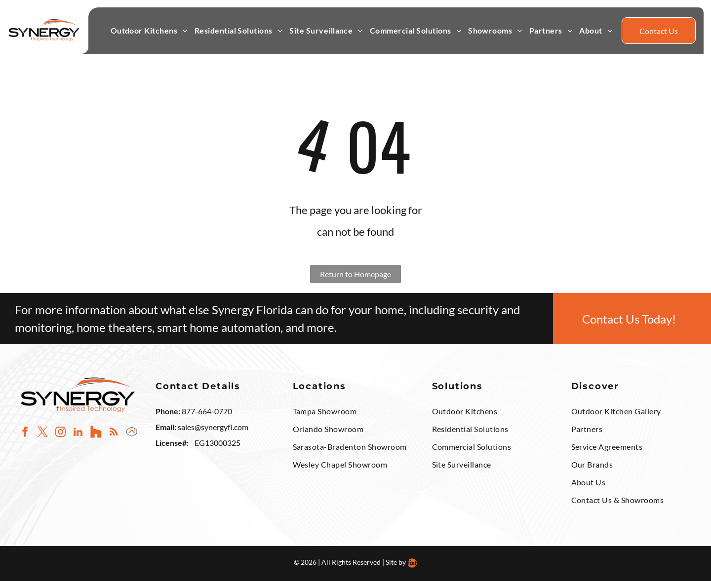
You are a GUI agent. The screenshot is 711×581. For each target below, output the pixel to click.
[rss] (113, 433)
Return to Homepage (355, 274)
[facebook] (25, 433)
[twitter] (42, 433)
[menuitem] (149, 30)
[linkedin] (78, 433)
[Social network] (96, 433)
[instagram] (60, 433)
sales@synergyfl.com (213, 427)
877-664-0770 (207, 411)
